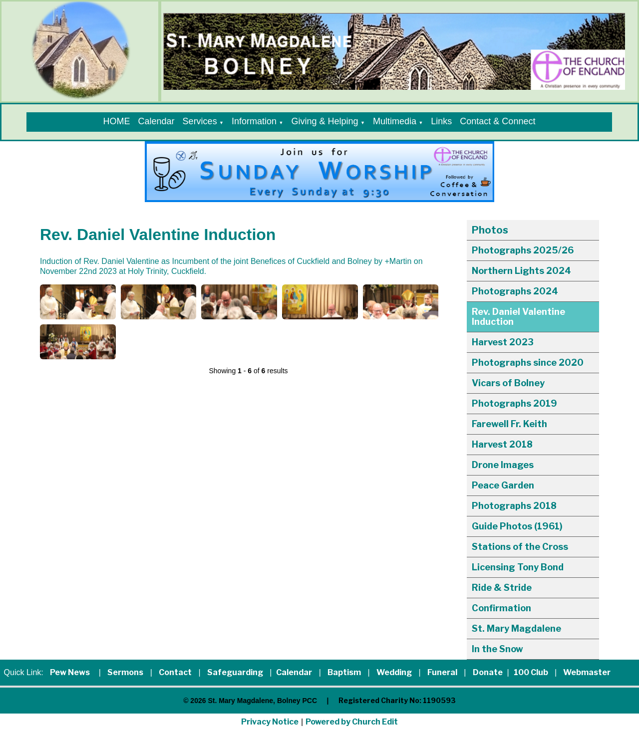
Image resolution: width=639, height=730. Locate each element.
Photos (490, 230)
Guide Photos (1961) (517, 526)
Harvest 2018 (502, 444)
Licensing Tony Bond (518, 567)
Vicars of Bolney (508, 383)
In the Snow (497, 649)
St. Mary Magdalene (516, 628)
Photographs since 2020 (528, 362)
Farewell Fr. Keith (509, 424)
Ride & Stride (502, 587)
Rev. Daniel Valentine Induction (518, 316)
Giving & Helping (324, 121)
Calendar (156, 121)
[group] (319, 171)
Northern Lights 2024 (521, 270)
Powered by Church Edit (352, 722)
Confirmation (501, 608)
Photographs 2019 (514, 403)
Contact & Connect (497, 121)
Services (200, 121)
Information (254, 121)
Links (441, 121)
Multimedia (394, 121)
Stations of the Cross (520, 546)
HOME (116, 121)
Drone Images (503, 465)
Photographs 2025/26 (523, 250)
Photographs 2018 (514, 505)
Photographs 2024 (515, 291)
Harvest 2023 (503, 342)
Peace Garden (503, 485)
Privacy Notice (270, 722)
